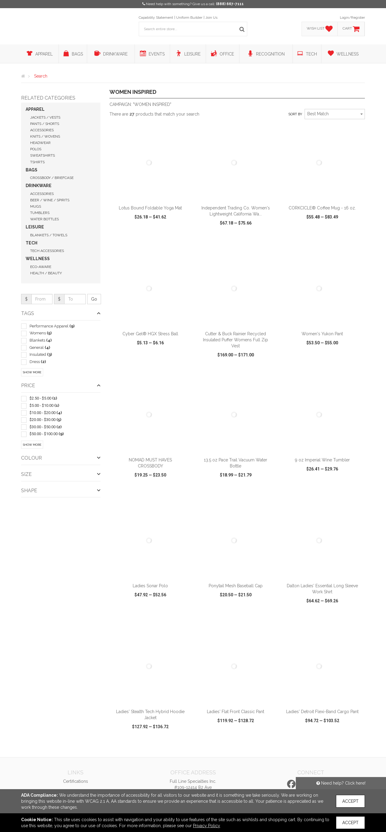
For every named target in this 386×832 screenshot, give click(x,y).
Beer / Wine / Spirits (49, 200)
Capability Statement (156, 17)
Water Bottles (44, 219)
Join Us (211, 17)
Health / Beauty (46, 273)
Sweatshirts (42, 155)
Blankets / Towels (48, 235)
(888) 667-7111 (230, 4)
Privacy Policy (206, 825)
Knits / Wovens (45, 136)
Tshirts (37, 162)
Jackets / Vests (45, 117)
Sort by (295, 114)
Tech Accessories (47, 251)
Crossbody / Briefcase (52, 178)
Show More (32, 372)
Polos (35, 149)
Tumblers (39, 213)
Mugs (35, 206)
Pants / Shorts (44, 124)
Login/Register (352, 17)
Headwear (40, 143)
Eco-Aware (40, 267)
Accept (350, 801)
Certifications (75, 781)
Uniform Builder (189, 17)
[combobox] (335, 114)
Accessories (42, 130)
